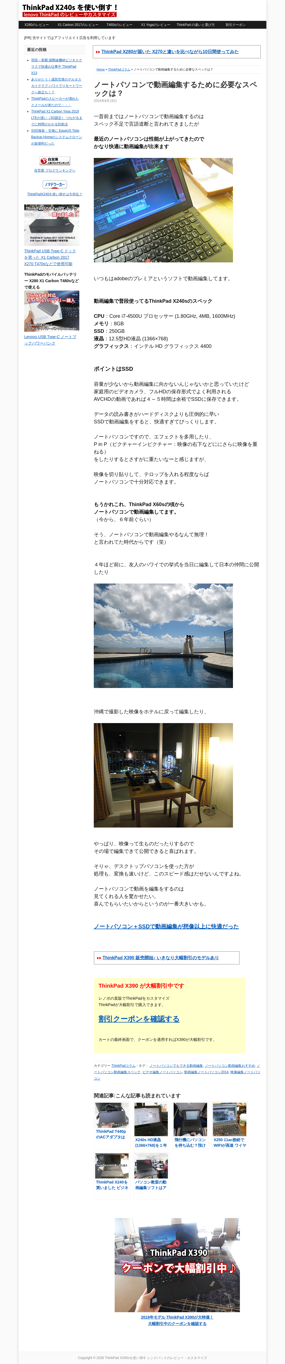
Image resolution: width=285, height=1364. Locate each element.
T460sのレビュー (119, 25)
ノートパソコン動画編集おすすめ (230, 1066)
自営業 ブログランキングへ (54, 170)
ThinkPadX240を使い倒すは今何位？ (55, 194)
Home (101, 69)
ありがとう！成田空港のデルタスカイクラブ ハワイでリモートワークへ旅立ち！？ (56, 85)
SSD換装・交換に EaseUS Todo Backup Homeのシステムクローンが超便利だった (56, 137)
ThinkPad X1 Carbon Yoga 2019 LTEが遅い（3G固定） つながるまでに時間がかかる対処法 (56, 117)
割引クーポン (236, 25)
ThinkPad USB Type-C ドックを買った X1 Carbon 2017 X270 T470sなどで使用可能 (50, 257)
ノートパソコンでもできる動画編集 (176, 1066)
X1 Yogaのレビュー (155, 25)
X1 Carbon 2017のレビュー (78, 25)
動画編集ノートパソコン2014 (206, 1072)
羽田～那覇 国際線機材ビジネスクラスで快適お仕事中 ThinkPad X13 (56, 66)
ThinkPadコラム (119, 69)
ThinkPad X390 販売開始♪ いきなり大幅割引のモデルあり (160, 957)
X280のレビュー (36, 25)
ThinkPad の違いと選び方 (195, 25)
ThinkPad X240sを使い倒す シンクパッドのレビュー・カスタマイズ (69, 10)
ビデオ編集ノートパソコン (162, 1072)
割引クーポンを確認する (139, 1019)
